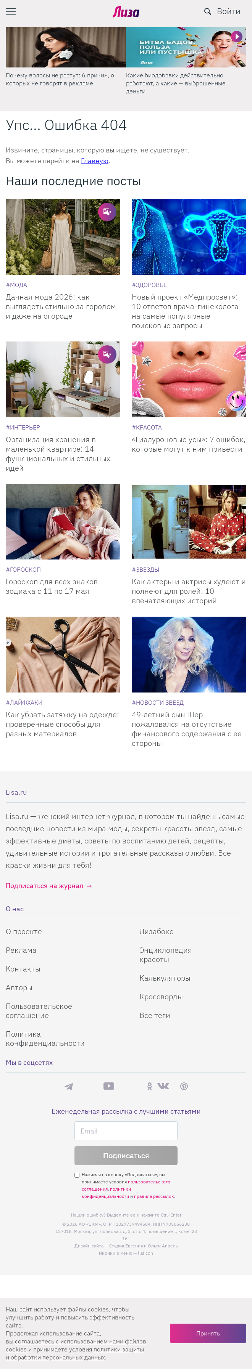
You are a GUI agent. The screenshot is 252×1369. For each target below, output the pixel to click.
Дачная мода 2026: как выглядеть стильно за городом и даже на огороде (61, 306)
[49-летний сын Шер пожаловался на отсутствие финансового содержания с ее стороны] (189, 655)
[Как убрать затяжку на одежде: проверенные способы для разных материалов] (63, 655)
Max (88, 1086)
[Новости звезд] (158, 702)
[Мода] (16, 285)
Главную (94, 160)
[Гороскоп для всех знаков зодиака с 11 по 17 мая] (63, 522)
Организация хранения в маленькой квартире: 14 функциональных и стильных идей (58, 453)
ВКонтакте (163, 1086)
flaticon (145, 1253)
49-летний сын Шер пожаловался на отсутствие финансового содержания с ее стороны (187, 728)
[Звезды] (146, 569)
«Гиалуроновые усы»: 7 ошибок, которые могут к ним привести (189, 444)
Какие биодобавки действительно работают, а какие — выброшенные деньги (176, 83)
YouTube (108, 1086)
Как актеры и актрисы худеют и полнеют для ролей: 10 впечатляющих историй (189, 591)
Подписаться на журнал (44, 885)
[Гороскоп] (23, 569)
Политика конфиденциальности (45, 1038)
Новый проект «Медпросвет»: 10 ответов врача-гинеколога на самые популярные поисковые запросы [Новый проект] (185, 311)
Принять (208, 1333)
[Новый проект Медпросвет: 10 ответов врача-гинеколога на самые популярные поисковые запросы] (189, 237)
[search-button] (207, 11)
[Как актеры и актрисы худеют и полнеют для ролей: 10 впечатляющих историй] (189, 522)
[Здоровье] (149, 285)
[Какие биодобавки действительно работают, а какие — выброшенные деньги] (186, 47)
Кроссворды (161, 996)
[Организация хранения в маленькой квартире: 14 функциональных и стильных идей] (63, 379)
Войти (229, 10)
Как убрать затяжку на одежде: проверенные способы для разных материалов (62, 724)
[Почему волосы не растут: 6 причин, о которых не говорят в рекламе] (66, 47)
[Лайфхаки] (24, 702)
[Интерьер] (23, 427)
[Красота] (147, 427)
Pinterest (184, 1086)
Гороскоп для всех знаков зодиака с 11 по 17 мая (52, 586)
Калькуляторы (165, 978)
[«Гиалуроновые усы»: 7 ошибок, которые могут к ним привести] (189, 379)
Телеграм (69, 1086)
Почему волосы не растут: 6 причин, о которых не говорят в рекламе (60, 79)
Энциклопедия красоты (165, 954)
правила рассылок (154, 1196)
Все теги (154, 1015)
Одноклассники (149, 1086)
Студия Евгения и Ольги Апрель (143, 1246)
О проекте (24, 931)
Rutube (130, 1086)
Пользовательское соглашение (39, 1010)
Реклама (21, 950)
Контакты (23, 968)
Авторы (19, 987)
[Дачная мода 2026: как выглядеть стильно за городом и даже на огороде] (63, 237)
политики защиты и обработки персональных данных (75, 1353)
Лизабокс (156, 931)
